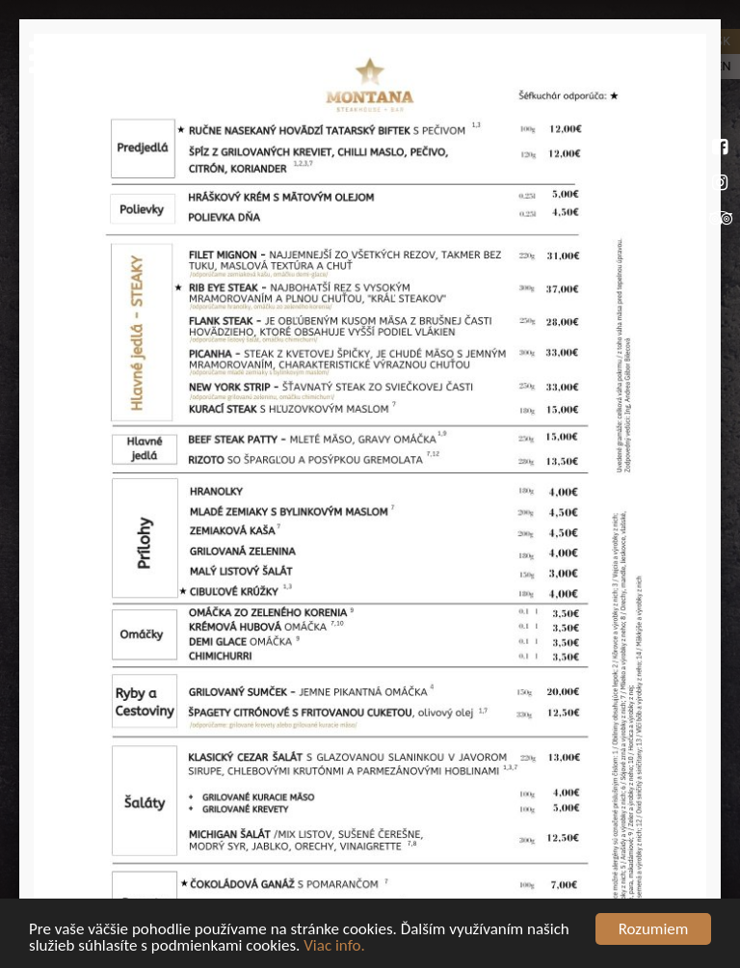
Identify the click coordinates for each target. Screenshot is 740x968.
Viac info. (334, 947)
